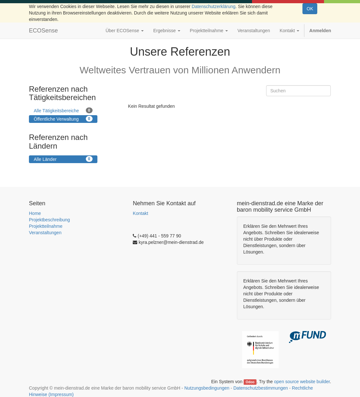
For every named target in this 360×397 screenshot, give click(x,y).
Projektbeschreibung (49, 219)
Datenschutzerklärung (213, 6)
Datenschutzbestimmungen (260, 388)
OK (310, 8)
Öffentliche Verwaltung (63, 119)
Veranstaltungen (45, 232)
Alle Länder (63, 159)
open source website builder (302, 381)
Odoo (250, 382)
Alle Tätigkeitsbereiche (63, 110)
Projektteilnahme (45, 226)
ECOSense (43, 30)
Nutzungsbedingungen (206, 388)
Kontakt (140, 213)
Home (35, 213)
